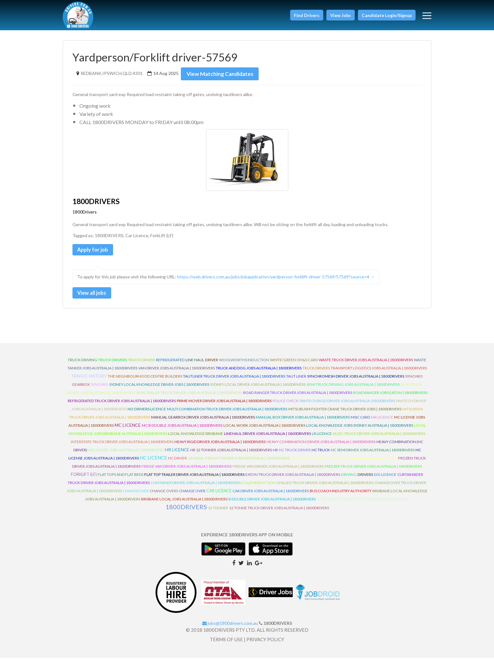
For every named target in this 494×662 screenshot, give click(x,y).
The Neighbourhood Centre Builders (145, 380)
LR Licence (322, 437)
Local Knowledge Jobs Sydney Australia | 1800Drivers (359, 429)
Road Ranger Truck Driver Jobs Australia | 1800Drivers (297, 396)
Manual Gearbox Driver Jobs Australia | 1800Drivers (203, 421)
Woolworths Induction (244, 363)
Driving (349, 478)
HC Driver (177, 461)
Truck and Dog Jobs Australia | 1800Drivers (259, 371)
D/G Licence (385, 478)
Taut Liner (296, 380)
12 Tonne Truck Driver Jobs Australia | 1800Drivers (279, 511)
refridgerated (170, 363)
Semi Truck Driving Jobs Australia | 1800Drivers (353, 388)
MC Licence (128, 428)
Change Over (192, 494)
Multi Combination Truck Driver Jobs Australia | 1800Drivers (227, 412)
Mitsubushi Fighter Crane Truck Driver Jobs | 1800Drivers (344, 412)
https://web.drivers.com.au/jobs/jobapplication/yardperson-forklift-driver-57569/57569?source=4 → (276, 279)
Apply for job (95, 250)
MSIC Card (360, 421)
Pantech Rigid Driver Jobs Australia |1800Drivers (347, 404)
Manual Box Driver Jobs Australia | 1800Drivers (303, 421)
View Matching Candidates (222, 73)
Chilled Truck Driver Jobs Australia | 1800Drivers (325, 486)
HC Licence (153, 461)
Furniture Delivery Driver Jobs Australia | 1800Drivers (343, 461)
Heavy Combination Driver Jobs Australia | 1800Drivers (321, 445)
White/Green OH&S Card (294, 363)
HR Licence (177, 453)
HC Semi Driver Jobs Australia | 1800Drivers (373, 453)
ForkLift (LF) (84, 478)
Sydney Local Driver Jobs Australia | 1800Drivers (258, 388)
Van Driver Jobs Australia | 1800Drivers (176, 371)
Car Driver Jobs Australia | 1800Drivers (271, 494)
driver (211, 363)
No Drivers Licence (147, 412)
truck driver (141, 363)
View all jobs (95, 295)
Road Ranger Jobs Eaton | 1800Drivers (390, 396)
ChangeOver (136, 494)
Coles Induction (259, 486)
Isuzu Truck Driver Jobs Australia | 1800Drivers (379, 437)
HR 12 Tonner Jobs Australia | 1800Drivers (231, 453)
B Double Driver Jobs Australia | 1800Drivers (272, 502)
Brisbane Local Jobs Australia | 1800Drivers (184, 502)
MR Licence (382, 421)
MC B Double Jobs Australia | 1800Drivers (182, 429)
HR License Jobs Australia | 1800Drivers (126, 453)
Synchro (99, 388)
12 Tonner (218, 511)
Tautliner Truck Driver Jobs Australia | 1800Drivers (234, 380)
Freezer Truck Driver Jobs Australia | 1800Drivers (373, 470)
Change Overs (164, 494)
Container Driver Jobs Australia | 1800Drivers (196, 486)
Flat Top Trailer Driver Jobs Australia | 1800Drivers (194, 478)
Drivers (365, 478)
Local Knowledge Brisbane (195, 437)
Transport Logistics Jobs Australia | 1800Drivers (379, 371)
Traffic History (89, 379)
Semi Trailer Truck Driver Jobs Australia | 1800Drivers (189, 396)
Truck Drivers (316, 371)
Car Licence (219, 494)
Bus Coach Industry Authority (340, 494)
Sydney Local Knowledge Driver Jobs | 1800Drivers (159, 388)
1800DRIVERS (186, 510)
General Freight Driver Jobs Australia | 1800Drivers (239, 461)
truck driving (82, 363)
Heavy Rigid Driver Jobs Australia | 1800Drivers (220, 445)
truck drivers (112, 363)
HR (275, 453)
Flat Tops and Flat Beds (120, 478)
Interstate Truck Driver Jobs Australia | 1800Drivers (122, 445)
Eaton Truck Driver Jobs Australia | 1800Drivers (292, 478)
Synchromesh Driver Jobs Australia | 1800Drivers (355, 380)
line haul (195, 363)
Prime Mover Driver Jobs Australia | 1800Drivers (224, 404)
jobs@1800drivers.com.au (230, 627)
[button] (306, 15)
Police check (286, 404)
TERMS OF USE (226, 643)
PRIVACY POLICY (265, 643)
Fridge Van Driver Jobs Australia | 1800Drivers (186, 470)
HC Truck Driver (295, 453)
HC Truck (321, 453)
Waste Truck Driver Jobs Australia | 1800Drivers (366, 363)
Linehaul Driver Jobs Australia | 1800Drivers (267, 437)
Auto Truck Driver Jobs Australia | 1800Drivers (363, 502)
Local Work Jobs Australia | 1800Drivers (264, 429)
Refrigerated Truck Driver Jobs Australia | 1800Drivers (122, 404)
